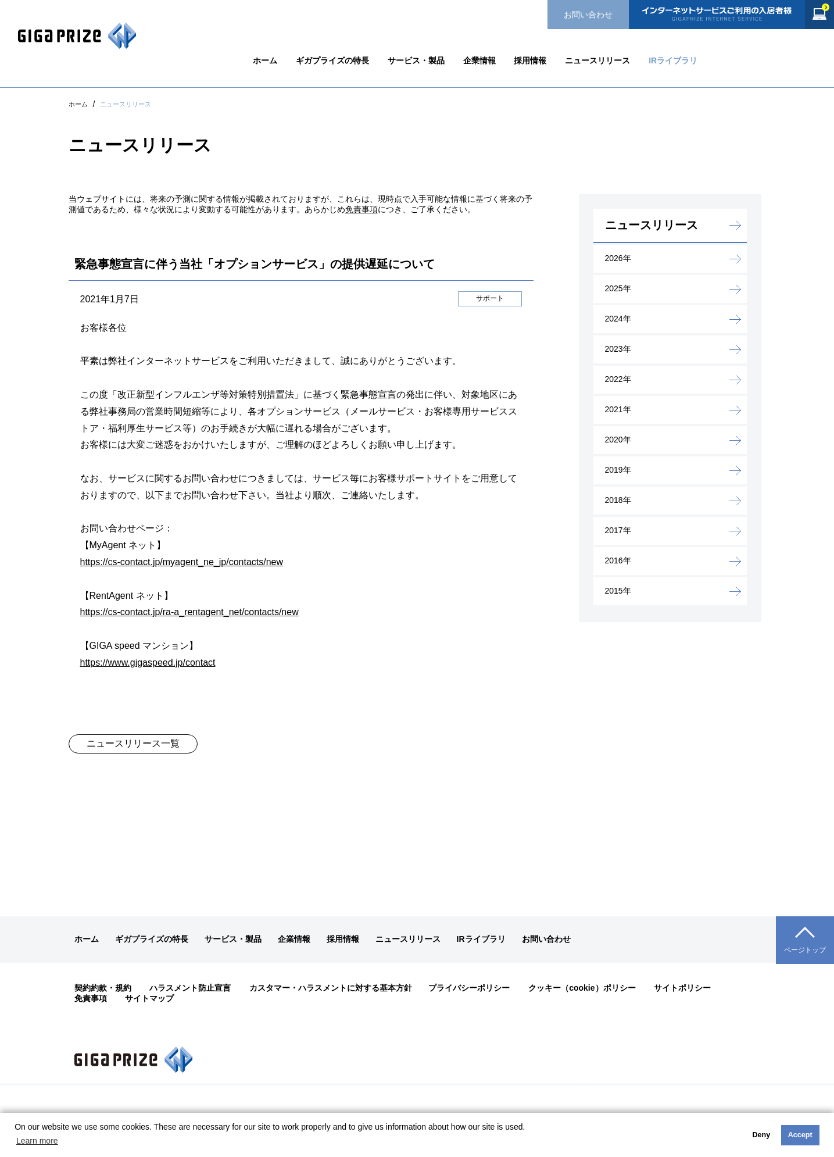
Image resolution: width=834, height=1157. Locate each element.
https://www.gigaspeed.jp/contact (148, 662)
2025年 (618, 288)
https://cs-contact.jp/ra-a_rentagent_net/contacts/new (189, 612)
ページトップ (805, 950)
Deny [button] (761, 1135)
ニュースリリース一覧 (133, 743)
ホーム (265, 60)
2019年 (618, 469)
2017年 (618, 530)
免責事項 (361, 209)
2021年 (618, 409)
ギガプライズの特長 (332, 60)
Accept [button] (800, 1135)
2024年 (618, 318)
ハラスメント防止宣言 (190, 987)
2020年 (618, 439)
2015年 (618, 590)
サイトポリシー (682, 987)
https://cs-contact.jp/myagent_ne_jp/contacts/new (182, 562)
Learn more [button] (37, 1140)
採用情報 (530, 60)
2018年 (618, 500)
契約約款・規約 (102, 987)
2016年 (618, 560)
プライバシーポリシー (469, 987)
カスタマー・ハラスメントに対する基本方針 (330, 987)
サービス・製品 (416, 60)
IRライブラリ (673, 60)
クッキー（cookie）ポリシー (581, 987)
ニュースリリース (597, 60)
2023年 (618, 348)
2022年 (618, 379)
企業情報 (479, 60)
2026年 (618, 258)
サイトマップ (149, 998)
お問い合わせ (588, 14)
